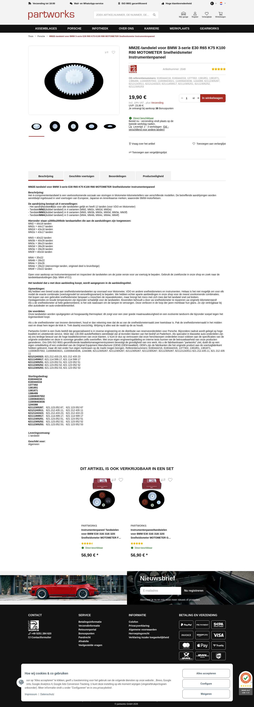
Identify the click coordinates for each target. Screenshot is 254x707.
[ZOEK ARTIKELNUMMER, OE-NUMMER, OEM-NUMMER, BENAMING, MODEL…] (122, 15)
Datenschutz (49, 696)
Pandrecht (84, 637)
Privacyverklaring (139, 625)
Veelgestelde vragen (90, 645)
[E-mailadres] (160, 591)
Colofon (133, 621)
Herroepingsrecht (139, 633)
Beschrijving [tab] (45, 176)
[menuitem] (46, 29)
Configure (203, 685)
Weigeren (204, 694)
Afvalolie (83, 641)
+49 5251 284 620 (41, 633)
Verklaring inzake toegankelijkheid (149, 637)
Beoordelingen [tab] (117, 176)
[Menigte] (187, 98)
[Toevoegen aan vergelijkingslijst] (104, 53)
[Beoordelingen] (219, 69)
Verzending (157, 102)
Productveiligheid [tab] (153, 176)
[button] (221, 3)
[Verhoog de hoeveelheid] (198, 98)
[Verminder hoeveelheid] (181, 98)
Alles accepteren (204, 676)
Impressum (33, 696)
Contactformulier (41, 637)
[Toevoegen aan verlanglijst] (112, 53)
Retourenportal (87, 629)
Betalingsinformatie (90, 621)
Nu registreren (193, 590)
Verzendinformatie (89, 625)
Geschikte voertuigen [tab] (81, 176)
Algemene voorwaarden (143, 629)
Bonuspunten (86, 633)
